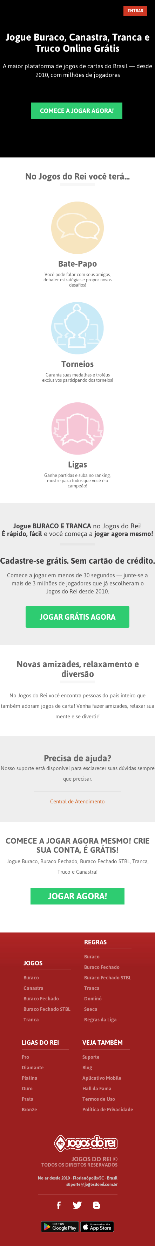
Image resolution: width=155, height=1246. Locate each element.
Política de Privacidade (107, 1109)
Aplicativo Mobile (101, 1078)
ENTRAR (135, 10)
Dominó (93, 998)
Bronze (29, 1109)
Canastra (33, 988)
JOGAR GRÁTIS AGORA (77, 616)
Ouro (27, 1088)
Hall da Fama (97, 1088)
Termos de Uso (98, 1099)
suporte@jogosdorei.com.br (91, 1184)
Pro (25, 1057)
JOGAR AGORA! (77, 896)
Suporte (91, 1057)
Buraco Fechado (41, 998)
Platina (30, 1078)
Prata (28, 1099)
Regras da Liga (100, 1019)
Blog (87, 1067)
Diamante (33, 1067)
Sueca (90, 1009)
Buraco (31, 977)
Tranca (31, 1019)
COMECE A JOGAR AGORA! (77, 110)
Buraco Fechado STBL (46, 1009)
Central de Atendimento (77, 801)
